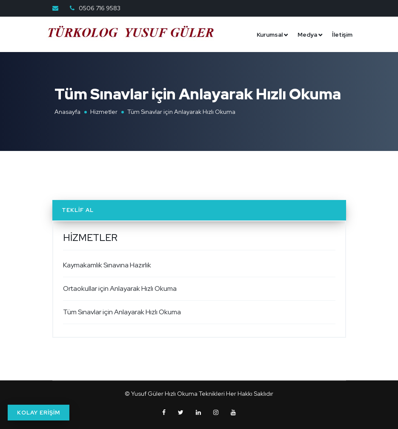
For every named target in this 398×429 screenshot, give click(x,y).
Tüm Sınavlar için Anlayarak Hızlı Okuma (122, 311)
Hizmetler (103, 112)
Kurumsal (270, 34)
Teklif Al (78, 210)
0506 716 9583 (98, 8)
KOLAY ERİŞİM (38, 412)
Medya (307, 34)
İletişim (342, 34)
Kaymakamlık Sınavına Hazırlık (107, 265)
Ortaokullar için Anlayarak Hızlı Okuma (120, 288)
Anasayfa (67, 112)
